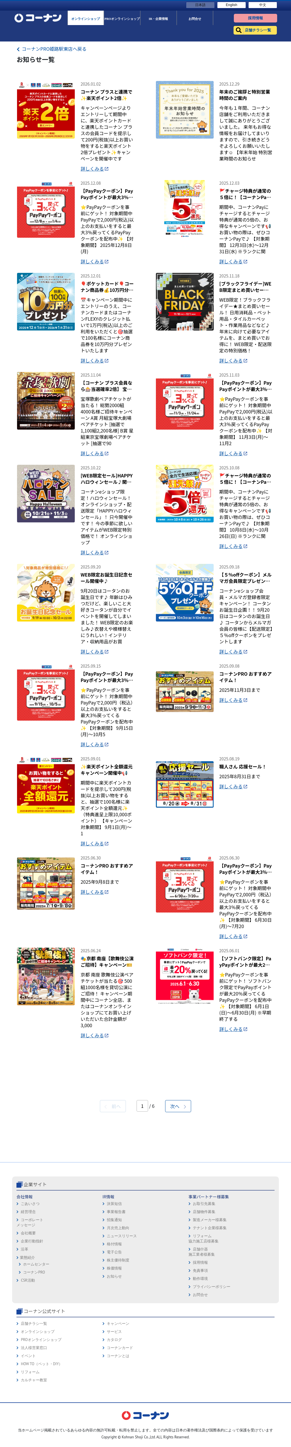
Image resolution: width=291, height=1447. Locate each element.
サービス (114, 1424)
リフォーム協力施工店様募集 (204, 1331)
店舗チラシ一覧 (34, 1416)
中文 (262, 5)
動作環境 (200, 1371)
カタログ (114, 1432)
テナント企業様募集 (210, 1320)
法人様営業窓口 (34, 1440)
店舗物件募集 (204, 1304)
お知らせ (114, 1369)
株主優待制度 (118, 1352)
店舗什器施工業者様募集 (202, 1345)
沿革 (24, 1342)
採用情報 (200, 1355)
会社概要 (28, 1325)
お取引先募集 (204, 1296)
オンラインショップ (38, 1424)
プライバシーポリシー (211, 1379)
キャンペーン (118, 1416)
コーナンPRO (34, 1365)
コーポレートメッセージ (29, 1315)
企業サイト (35, 1277)
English (231, 5)
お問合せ (200, 1387)
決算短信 (114, 1296)
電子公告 (114, 1344)
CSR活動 (28, 1373)
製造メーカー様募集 (210, 1312)
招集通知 (114, 1312)
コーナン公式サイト (44, 1403)
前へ (113, 1198)
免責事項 (200, 1363)
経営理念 (28, 1304)
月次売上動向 (118, 1320)
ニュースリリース (122, 1328)
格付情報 (114, 1336)
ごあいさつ (30, 1296)
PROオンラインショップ (41, 1432)
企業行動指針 (32, 1333)
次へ (178, 1198)
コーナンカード (120, 1440)
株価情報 (114, 1361)
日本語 (200, 5)
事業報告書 (116, 1304)
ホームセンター (36, 1357)
